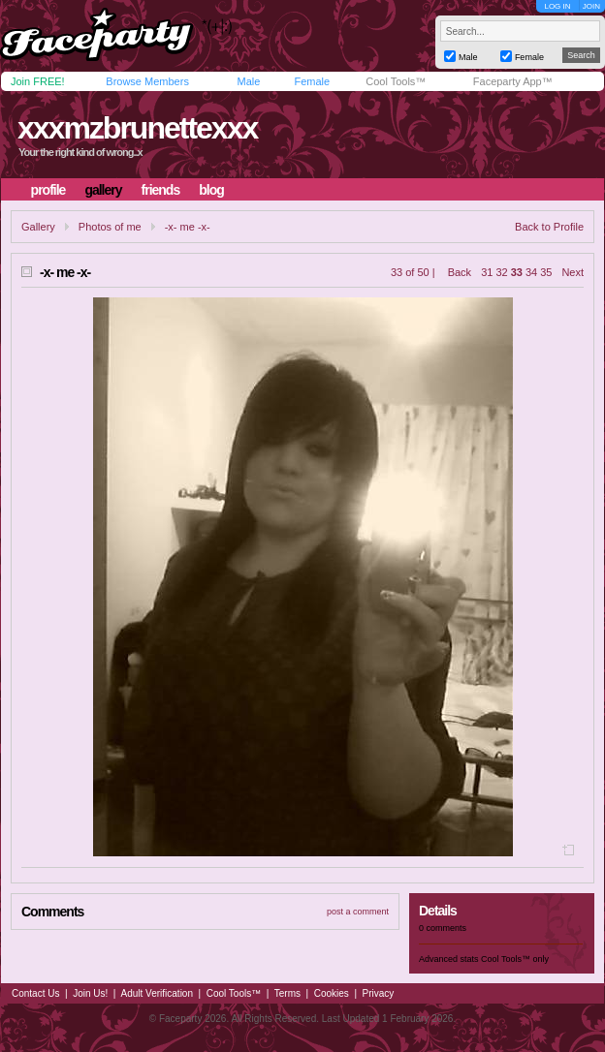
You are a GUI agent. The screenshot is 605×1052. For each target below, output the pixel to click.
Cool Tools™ (396, 81)
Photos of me (110, 226)
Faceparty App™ (513, 81)
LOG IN (557, 6)
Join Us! (90, 993)
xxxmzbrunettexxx (137, 127)
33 (517, 272)
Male (248, 81)
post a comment (358, 911)
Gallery (38, 226)
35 (546, 272)
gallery (102, 190)
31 (487, 272)
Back (459, 272)
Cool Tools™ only (515, 959)
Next (572, 272)
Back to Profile (549, 226)
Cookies (331, 993)
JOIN (591, 6)
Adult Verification (156, 993)
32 (501, 272)
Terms (287, 993)
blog (211, 190)
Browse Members (147, 81)
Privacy (379, 993)
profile (48, 190)
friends (161, 190)
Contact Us (35, 993)
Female (312, 81)
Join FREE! (38, 81)
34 (531, 272)
